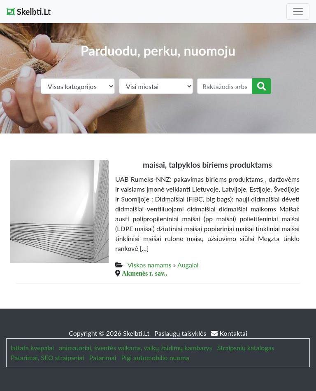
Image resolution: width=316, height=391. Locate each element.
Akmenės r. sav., (144, 273)
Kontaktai (229, 333)
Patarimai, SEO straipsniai (47, 357)
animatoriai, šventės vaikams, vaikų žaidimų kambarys (135, 347)
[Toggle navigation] (297, 11)
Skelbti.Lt (29, 11)
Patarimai (102, 357)
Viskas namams (150, 265)
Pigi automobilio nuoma (155, 357)
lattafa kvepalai (32, 347)
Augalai (187, 265)
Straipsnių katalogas (245, 347)
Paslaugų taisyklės (181, 333)
